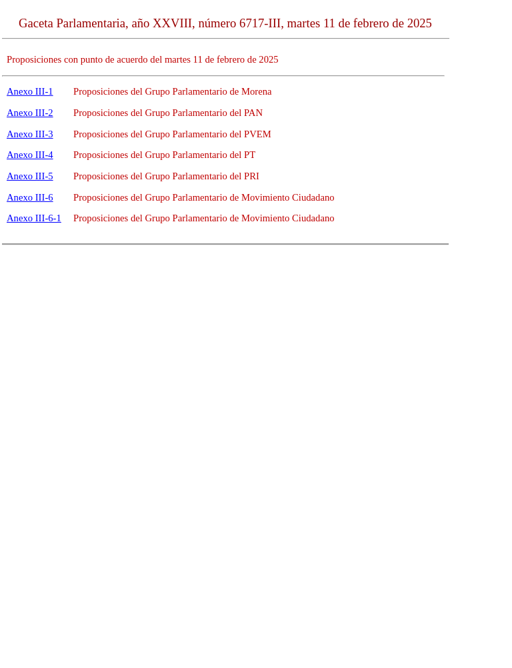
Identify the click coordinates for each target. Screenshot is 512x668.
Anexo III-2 (30, 112)
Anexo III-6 (30, 197)
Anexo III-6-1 (34, 218)
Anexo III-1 (30, 91)
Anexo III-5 (30, 176)
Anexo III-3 (30, 134)
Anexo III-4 (30, 154)
